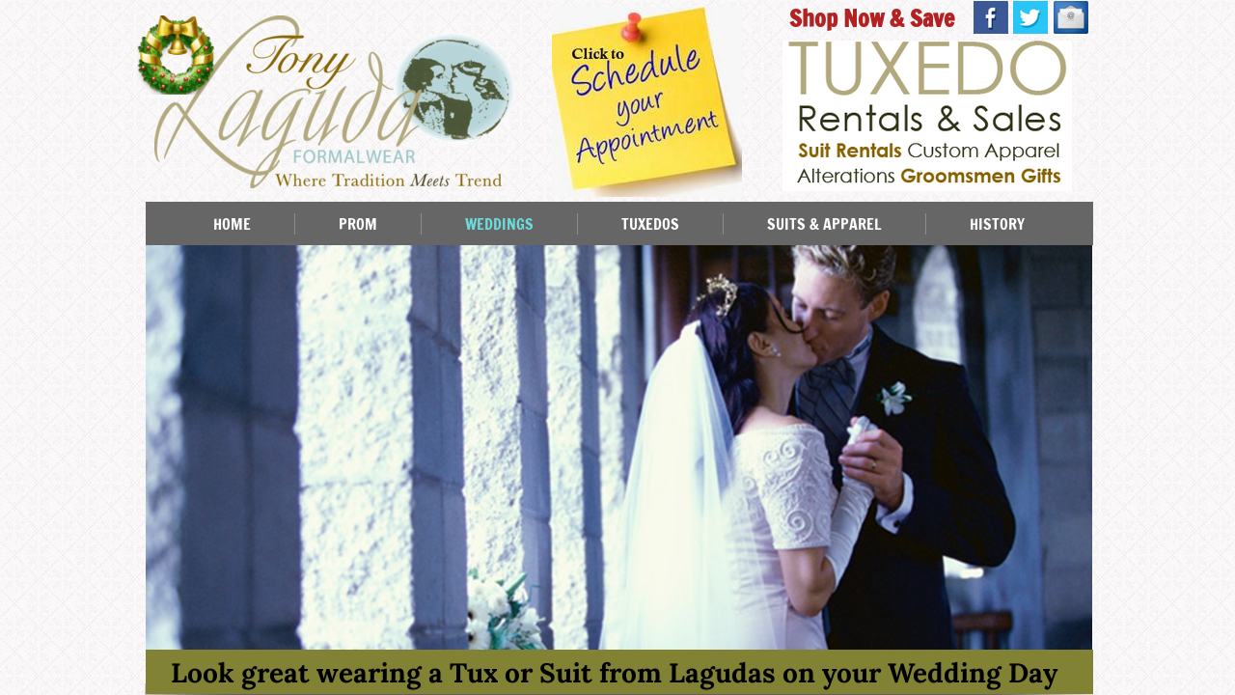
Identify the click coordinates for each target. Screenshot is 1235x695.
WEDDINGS (499, 224)
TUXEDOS (650, 224)
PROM (358, 224)
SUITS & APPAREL (824, 224)
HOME (232, 224)
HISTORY (997, 224)
